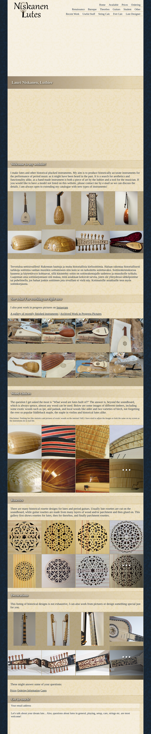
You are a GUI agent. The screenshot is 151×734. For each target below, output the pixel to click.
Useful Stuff (88, 14)
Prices (125, 4)
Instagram (62, 307)
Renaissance (78, 9)
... (126, 467)
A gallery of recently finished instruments (34, 313)
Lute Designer (133, 14)
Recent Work (72, 14)
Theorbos (105, 9)
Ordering (136, 4)
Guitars (116, 9)
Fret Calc (118, 14)
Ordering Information (28, 690)
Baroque (92, 9)
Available (114, 4)
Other (137, 9)
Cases (44, 690)
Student (127, 9)
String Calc (104, 14)
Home (102, 4)
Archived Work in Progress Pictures (81, 313)
